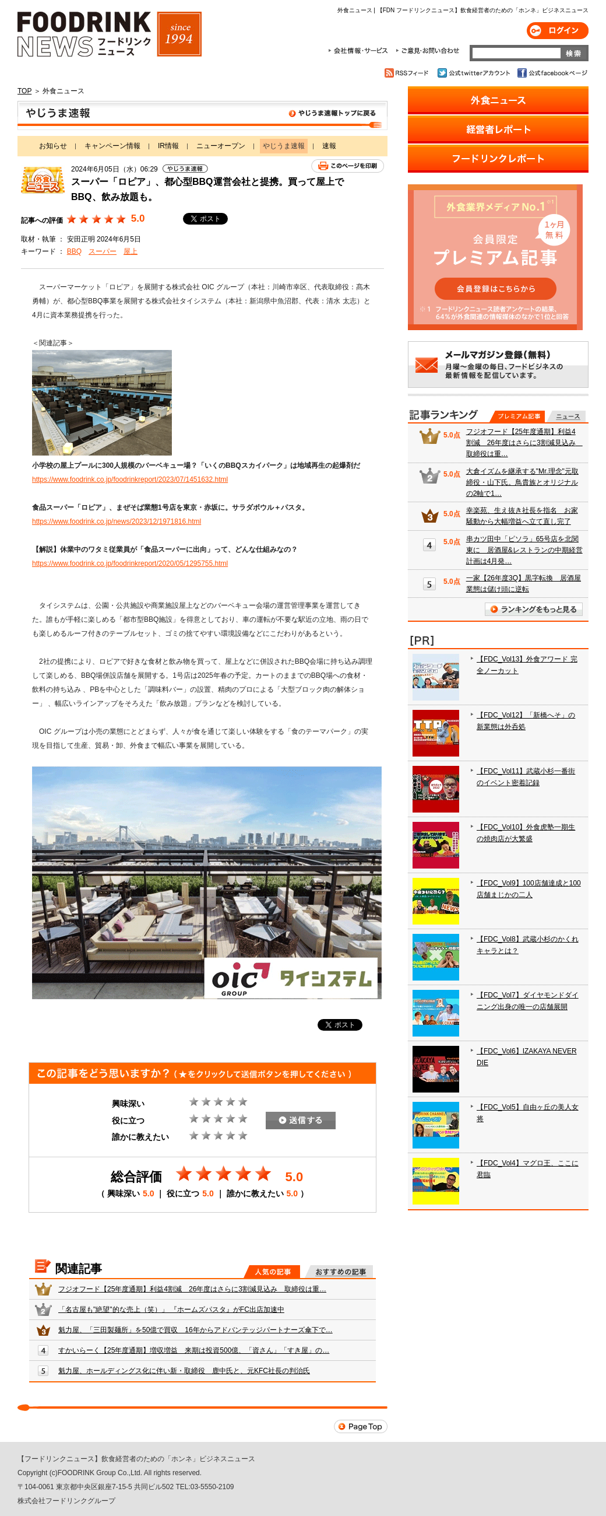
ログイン (558, 30)
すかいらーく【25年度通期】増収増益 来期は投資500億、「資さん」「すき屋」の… (193, 1350)
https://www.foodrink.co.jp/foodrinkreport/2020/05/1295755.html (130, 563)
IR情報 (168, 146)
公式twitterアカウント (475, 73)
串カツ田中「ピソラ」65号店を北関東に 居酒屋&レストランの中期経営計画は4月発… (524, 550)
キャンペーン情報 (112, 146)
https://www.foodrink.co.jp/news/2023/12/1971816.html (116, 521)
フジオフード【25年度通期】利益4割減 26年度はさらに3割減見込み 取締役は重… (192, 1289)
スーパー (103, 251)
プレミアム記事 (517, 416)
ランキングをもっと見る (534, 609)
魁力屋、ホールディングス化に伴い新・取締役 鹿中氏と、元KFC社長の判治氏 (184, 1371)
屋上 (131, 251)
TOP (24, 91)
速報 (329, 146)
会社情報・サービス (360, 50)
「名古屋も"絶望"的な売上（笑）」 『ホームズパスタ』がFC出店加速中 (171, 1309)
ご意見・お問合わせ (427, 50)
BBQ (74, 251)
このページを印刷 (347, 166)
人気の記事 (272, 1271)
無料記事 (566, 416)
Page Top (360, 1426)
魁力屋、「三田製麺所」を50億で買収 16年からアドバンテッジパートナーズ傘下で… (195, 1330)
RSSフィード (408, 73)
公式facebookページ (552, 73)
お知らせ (53, 146)
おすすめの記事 (339, 1271)
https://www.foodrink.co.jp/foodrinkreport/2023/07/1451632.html (130, 479)
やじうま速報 (202, 115)
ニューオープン (220, 146)
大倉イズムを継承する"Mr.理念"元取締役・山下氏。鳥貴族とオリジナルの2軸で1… (522, 482)
